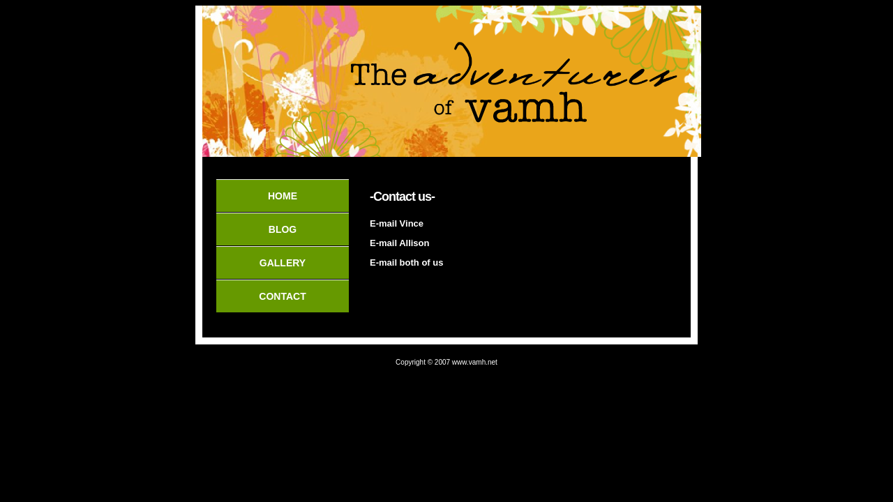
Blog (283, 229)
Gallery (283, 262)
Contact (282, 296)
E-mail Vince (396, 223)
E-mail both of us (406, 262)
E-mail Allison (399, 243)
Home (282, 195)
